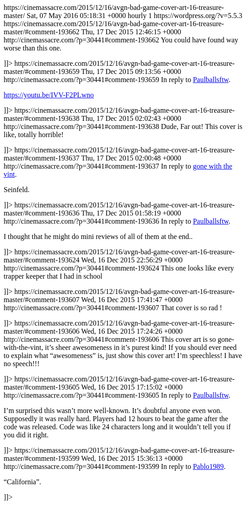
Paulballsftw (210, 79)
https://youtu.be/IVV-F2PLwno (49, 95)
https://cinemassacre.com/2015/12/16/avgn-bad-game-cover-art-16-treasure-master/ (123, 252)
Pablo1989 (208, 466)
